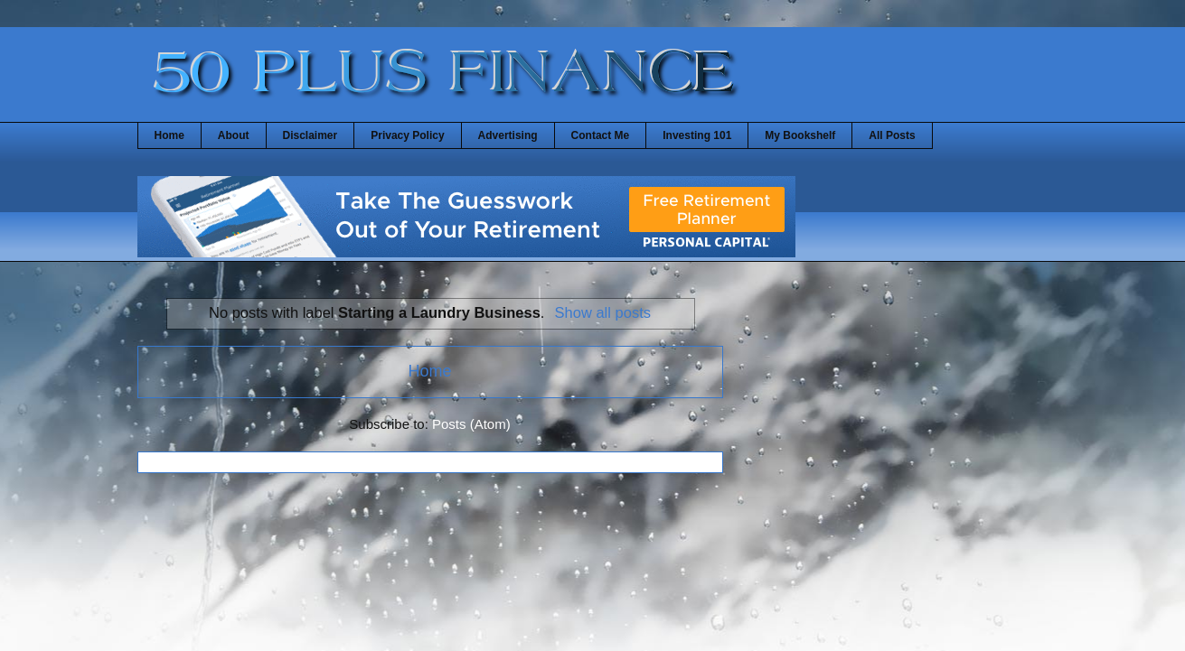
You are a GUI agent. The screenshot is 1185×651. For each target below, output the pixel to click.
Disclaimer (310, 135)
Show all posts (603, 312)
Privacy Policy (407, 135)
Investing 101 (697, 135)
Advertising (508, 135)
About (233, 135)
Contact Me (600, 135)
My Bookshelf (800, 135)
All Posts (892, 135)
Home (169, 135)
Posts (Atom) (471, 424)
